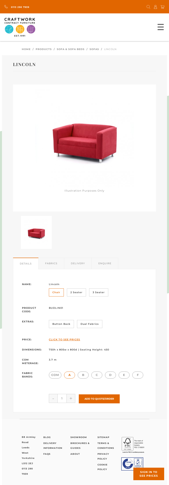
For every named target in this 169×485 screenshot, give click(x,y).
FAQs (46, 453)
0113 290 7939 (16, 7)
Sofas (94, 49)
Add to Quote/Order (99, 398)
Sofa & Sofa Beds (70, 49)
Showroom (78, 436)
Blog (47, 436)
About (75, 453)
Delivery (78, 263)
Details (26, 263)
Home (26, 49)
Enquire (104, 263)
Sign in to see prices (149, 473)
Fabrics (51, 263)
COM (55, 375)
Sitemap (103, 436)
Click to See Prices (64, 339)
